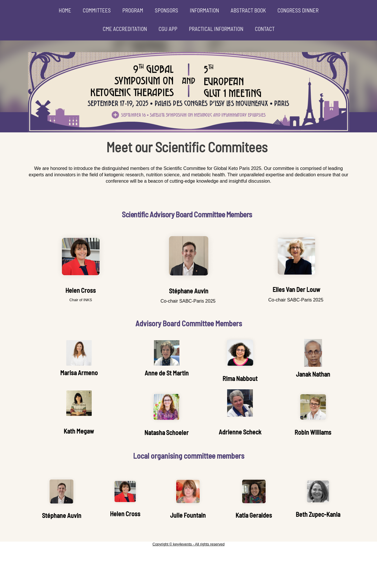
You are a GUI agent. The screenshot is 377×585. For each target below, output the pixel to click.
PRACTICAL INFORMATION (216, 28)
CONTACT (265, 28)
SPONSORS (166, 10)
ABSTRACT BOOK (248, 10)
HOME (65, 10)
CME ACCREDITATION (125, 28)
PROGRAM (132, 10)
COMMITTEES (97, 10)
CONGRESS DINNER (298, 10)
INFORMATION (204, 10)
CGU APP (168, 28)
